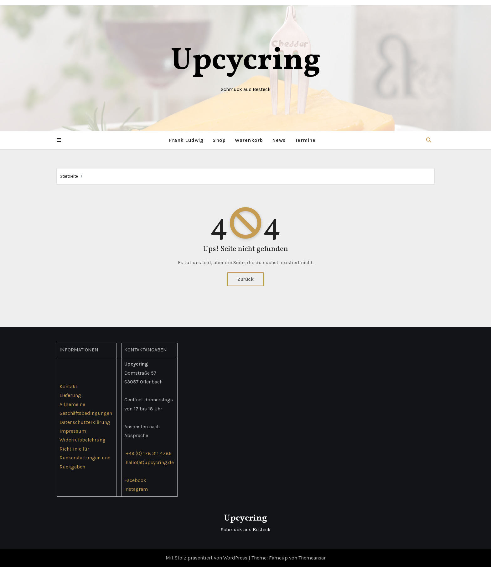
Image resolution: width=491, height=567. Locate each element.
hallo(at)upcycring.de (150, 462)
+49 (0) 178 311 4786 (149, 453)
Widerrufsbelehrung (82, 440)
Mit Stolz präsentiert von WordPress (207, 558)
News (279, 140)
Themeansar (312, 558)
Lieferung (70, 395)
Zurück (245, 279)
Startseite (69, 176)
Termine (305, 140)
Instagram (136, 489)
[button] (59, 140)
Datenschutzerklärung (84, 422)
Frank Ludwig (186, 140)
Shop (219, 140)
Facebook (135, 480)
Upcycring (246, 61)
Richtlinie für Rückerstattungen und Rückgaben (85, 458)
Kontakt (68, 386)
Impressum (72, 431)
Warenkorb (249, 140)
